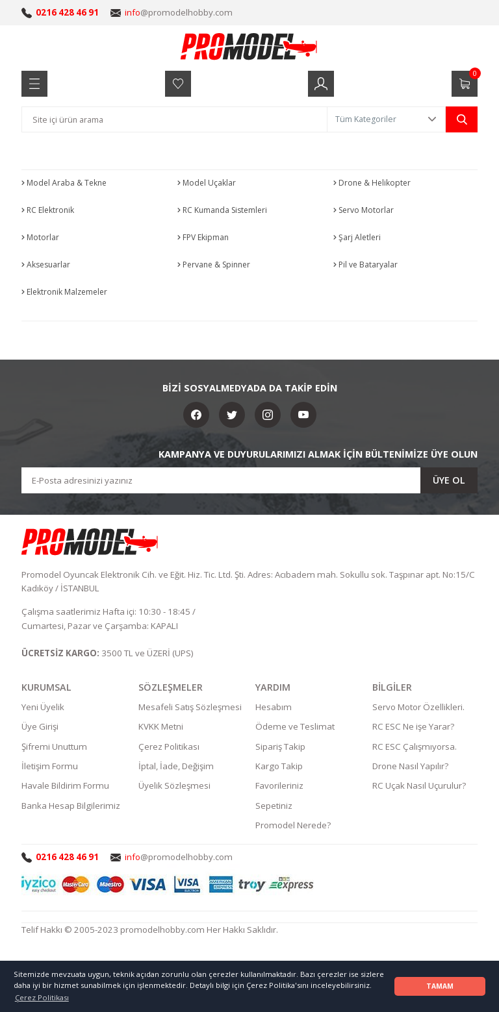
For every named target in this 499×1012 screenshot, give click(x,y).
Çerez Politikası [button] (42, 997)
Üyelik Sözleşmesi (174, 785)
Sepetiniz (273, 805)
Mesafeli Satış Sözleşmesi (190, 707)
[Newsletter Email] (249, 480)
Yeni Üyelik (42, 707)
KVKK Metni (160, 726)
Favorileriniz (279, 785)
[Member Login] (321, 84)
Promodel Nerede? (293, 825)
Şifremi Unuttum (54, 746)
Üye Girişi (39, 726)
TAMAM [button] (440, 986)
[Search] (174, 119)
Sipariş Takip (280, 746)
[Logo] (249, 46)
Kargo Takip (279, 766)
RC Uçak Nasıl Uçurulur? (419, 785)
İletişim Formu (49, 766)
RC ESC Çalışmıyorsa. (414, 746)
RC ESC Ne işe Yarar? (413, 726)
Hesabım (273, 707)
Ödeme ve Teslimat (295, 726)
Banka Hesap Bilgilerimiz (70, 805)
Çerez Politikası (168, 746)
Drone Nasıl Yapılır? (410, 766)
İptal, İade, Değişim (176, 766)
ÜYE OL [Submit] (449, 480)
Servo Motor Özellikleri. (418, 707)
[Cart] (465, 84)
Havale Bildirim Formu (65, 785)
